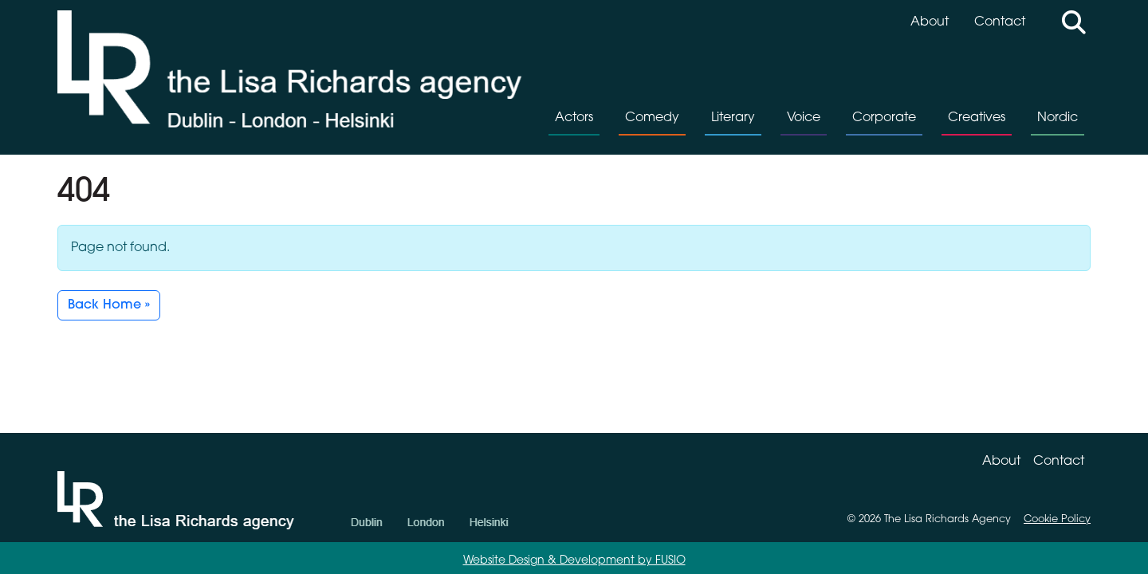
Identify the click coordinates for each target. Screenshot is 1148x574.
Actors (574, 118)
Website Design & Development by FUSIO (574, 561)
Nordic (1057, 118)
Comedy (652, 118)
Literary (733, 118)
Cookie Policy (1057, 519)
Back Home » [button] (109, 305)
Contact (999, 22)
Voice (803, 118)
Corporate (884, 118)
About (929, 22)
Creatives (976, 118)
